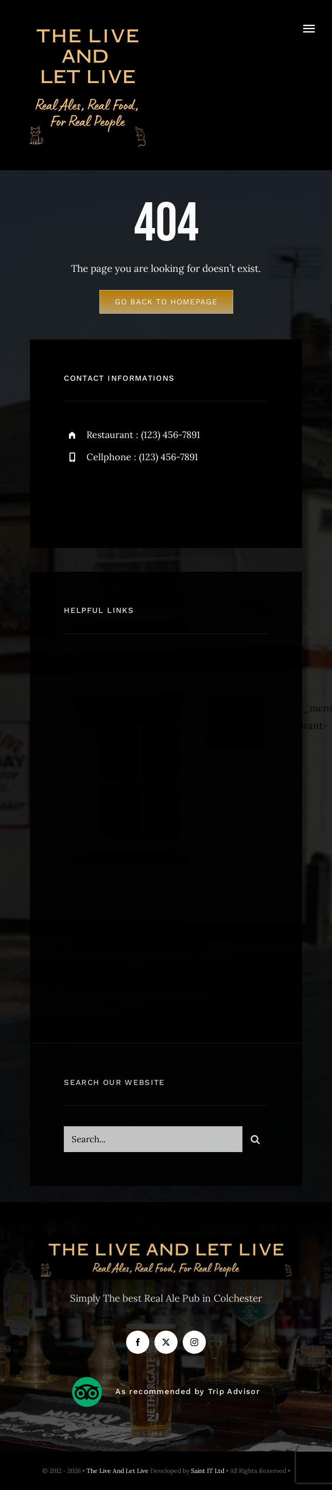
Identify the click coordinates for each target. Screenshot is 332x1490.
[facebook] (75, 496)
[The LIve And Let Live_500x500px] (87, 25)
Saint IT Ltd (208, 1471)
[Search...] (153, 1144)
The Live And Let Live (117, 1471)
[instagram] (132, 496)
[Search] (255, 1144)
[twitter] (103, 496)
